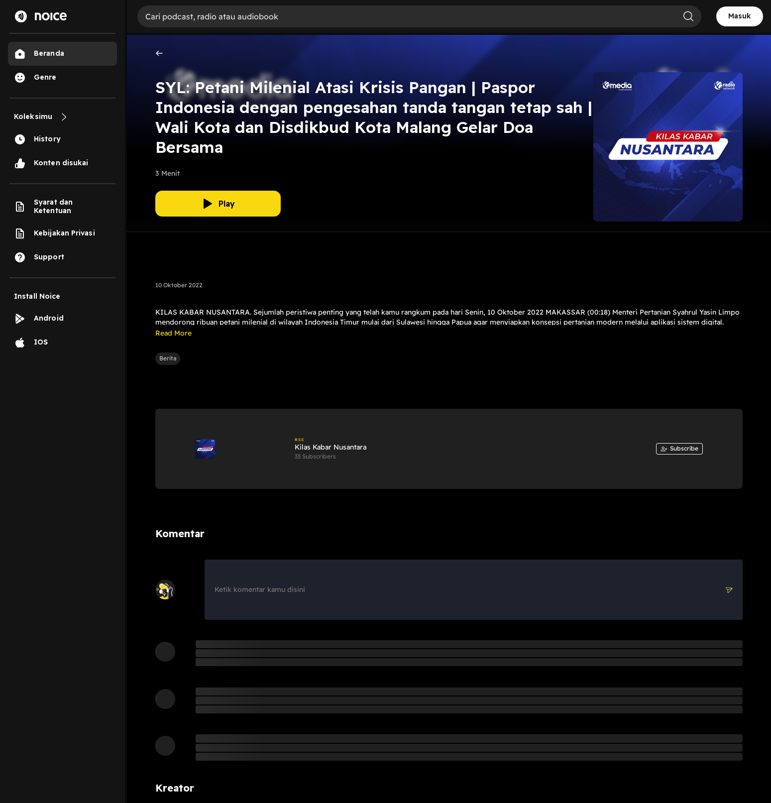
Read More (173, 333)
